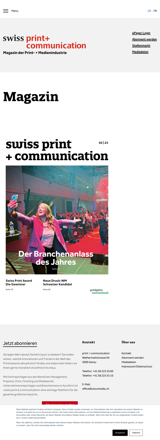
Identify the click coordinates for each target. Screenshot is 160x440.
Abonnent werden (144, 39)
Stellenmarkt (141, 45)
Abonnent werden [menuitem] (133, 357)
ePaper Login (141, 33)
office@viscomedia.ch (95, 388)
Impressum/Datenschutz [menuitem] (137, 366)
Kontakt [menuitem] (126, 353)
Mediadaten (140, 52)
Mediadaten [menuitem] (129, 362)
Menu (14, 11)
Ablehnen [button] (136, 433)
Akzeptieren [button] (120, 433)
